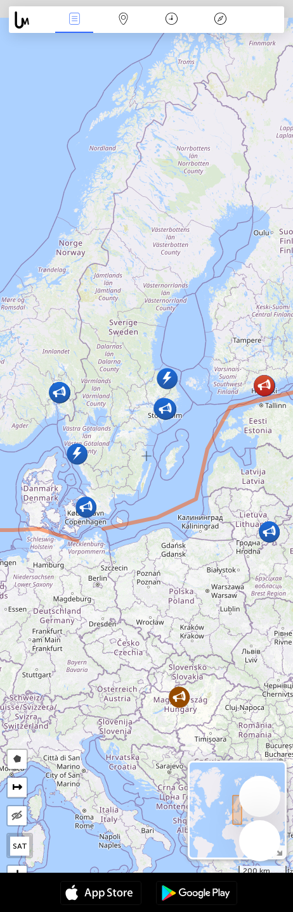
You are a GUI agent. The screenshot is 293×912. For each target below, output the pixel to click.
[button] (167, 378)
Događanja (74, 20)
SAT (20, 846)
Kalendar (171, 20)
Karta (123, 20)
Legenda (220, 20)
